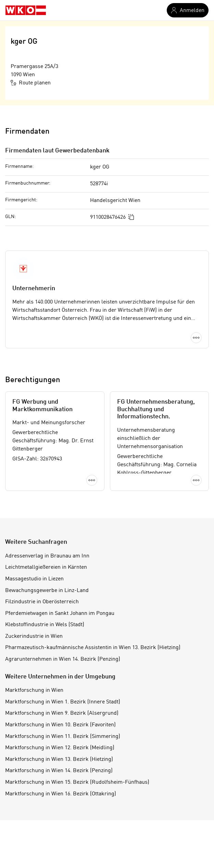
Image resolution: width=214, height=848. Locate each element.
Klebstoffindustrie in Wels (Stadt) (44, 625)
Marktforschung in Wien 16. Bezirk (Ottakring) (60, 794)
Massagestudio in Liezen (34, 579)
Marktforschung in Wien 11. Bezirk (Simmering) (62, 736)
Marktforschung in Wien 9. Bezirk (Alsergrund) (61, 713)
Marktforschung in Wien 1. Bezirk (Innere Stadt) (62, 702)
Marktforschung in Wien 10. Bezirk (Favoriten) (60, 725)
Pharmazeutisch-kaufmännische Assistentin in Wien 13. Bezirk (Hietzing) (92, 647)
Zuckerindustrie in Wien (34, 636)
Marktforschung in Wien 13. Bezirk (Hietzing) (59, 759)
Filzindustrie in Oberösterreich (42, 602)
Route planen (31, 82)
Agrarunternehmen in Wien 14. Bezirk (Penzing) (62, 659)
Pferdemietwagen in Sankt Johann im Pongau (59, 613)
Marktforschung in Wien (34, 690)
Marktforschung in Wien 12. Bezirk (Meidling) (59, 748)
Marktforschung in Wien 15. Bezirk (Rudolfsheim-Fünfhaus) (77, 782)
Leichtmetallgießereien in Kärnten (46, 567)
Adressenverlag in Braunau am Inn (47, 556)
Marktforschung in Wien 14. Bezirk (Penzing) (59, 770)
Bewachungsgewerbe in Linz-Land (47, 590)
